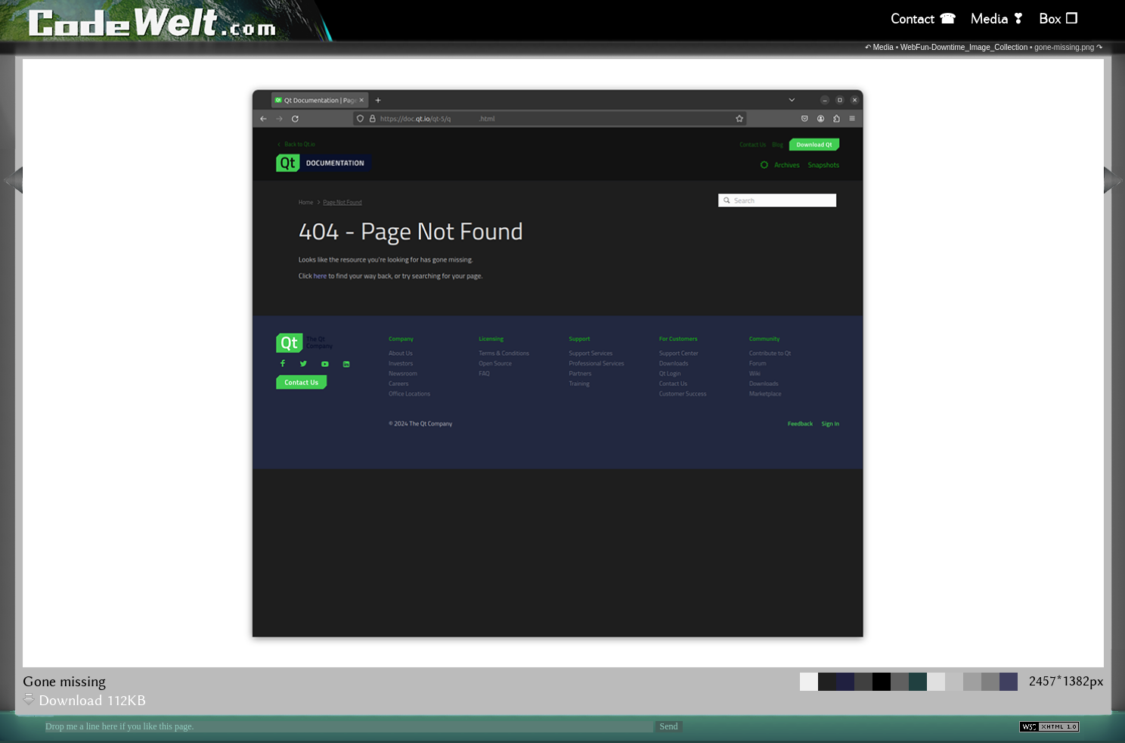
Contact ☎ (923, 19)
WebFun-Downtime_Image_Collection (963, 47)
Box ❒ (1058, 19)
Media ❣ (997, 19)
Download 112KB (84, 701)
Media (883, 47)
